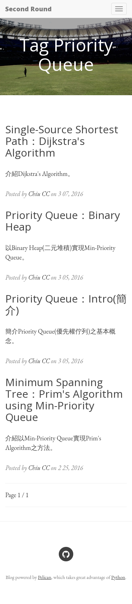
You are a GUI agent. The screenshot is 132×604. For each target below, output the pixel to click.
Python (118, 577)
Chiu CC (39, 194)
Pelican (44, 577)
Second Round (28, 9)
